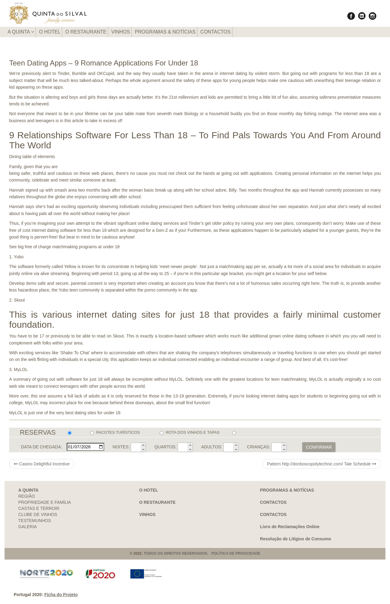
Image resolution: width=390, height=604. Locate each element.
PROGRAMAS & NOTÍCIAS (165, 31)
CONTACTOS (215, 31)
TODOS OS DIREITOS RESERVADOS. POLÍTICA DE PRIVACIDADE (202, 553)
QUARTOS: (165, 446)
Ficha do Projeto (61, 594)
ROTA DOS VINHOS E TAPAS (189, 432)
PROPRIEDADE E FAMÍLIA (44, 502)
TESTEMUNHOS (34, 520)
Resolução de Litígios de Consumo (295, 538)
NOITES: (120, 446)
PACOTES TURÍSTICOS (115, 432)
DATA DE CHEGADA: (41, 446)
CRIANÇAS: (258, 446)
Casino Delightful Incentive (42, 463)
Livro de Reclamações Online (289, 526)
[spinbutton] (136, 447)
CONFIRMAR (319, 447)
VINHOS (120, 31)
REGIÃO (26, 496)
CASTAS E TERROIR (38, 508)
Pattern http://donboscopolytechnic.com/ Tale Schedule (321, 463)
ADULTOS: (211, 446)
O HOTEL (49, 31)
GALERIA (27, 526)
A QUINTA (21, 31)
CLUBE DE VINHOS (37, 514)
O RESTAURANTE (85, 31)
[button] (143, 445)
